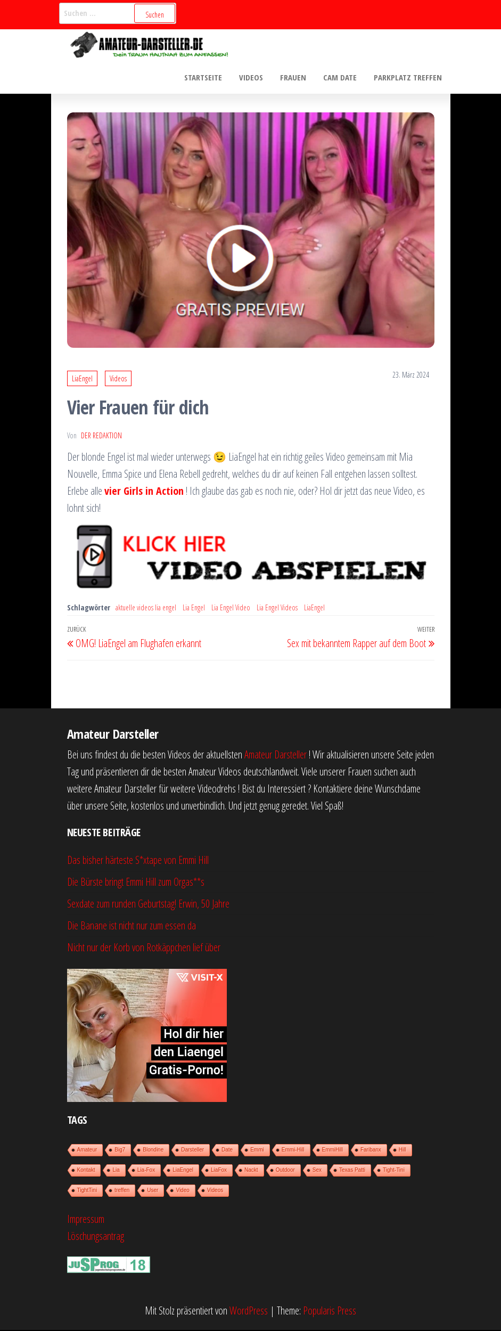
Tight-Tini (394, 1171)
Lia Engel (194, 608)
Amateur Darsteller (275, 755)
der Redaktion (101, 436)
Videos (255, 77)
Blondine (153, 1151)
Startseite (208, 77)
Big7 (119, 1151)
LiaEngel (82, 379)
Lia (115, 1171)
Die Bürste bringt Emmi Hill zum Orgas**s (135, 883)
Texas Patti (352, 1171)
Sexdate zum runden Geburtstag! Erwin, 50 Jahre (148, 904)
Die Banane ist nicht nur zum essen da (131, 926)
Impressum (85, 1220)
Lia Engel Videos (277, 608)
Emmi (257, 1151)
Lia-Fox (146, 1171)
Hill (402, 1151)
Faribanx (370, 1151)
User (152, 1191)
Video (182, 1191)
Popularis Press (329, 1311)
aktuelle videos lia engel (146, 608)
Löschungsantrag (95, 1237)
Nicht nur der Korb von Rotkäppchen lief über (143, 948)
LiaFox (219, 1171)
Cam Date (341, 77)
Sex (317, 1171)
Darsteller (192, 1151)
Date (227, 1151)
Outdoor (285, 1171)
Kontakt (86, 1171)
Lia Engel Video (230, 608)
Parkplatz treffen (408, 77)
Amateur (87, 1151)
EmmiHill (332, 1151)
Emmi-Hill (293, 1151)
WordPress (248, 1311)
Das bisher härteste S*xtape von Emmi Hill (138, 861)
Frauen (296, 77)
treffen (121, 1191)
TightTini (87, 1191)
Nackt (251, 1171)
